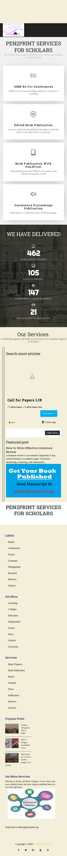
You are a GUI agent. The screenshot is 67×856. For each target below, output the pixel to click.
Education (13, 615)
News (11, 634)
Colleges (12, 609)
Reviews (12, 579)
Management (14, 567)
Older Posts (52, 433)
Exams (11, 554)
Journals (12, 683)
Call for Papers (16, 407)
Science (12, 585)
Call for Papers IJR (24, 400)
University (13, 646)
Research (12, 573)
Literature (13, 560)
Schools (12, 640)
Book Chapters (15, 664)
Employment (14, 621)
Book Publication (16, 670)
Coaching (12, 603)
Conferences (14, 548)
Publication (13, 695)
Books (11, 542)
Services (12, 708)
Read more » (48, 413)
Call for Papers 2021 (33, 407)
